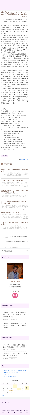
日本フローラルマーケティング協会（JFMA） (16, 370)
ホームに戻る (6, 402)
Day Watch (5, 155)
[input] (15, 251)
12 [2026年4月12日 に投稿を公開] (26, 387)
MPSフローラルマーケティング (12, 372)
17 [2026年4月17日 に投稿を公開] (18, 388)
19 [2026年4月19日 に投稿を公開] (26, 388)
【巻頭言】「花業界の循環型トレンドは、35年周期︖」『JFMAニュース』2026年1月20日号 (15, 325)
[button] (27, 251)
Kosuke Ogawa (15, 281)
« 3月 (2, 395)
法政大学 (6, 374)
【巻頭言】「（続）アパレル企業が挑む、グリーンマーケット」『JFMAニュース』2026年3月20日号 (15, 314)
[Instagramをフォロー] (15, 295)
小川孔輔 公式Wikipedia (10, 376)
